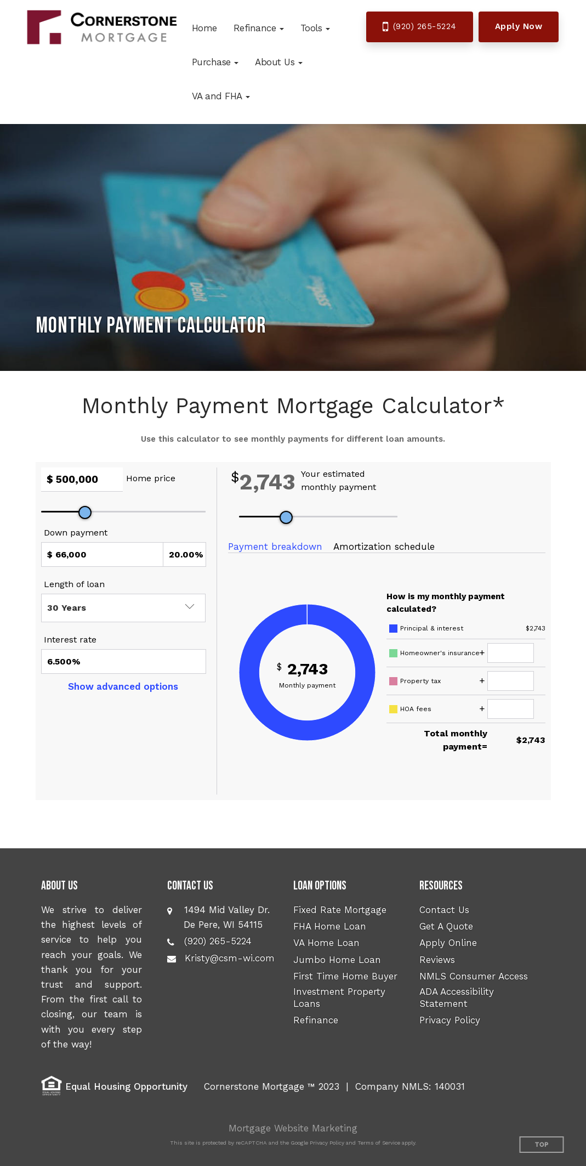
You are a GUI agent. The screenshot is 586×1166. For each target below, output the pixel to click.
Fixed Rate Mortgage (339, 909)
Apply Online (448, 942)
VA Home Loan (326, 942)
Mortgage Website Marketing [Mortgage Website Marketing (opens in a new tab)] (293, 1128)
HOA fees (415, 709)
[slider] (85, 512)
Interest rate (70, 639)
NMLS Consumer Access (473, 976)
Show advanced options (123, 686)
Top (542, 1144)
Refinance (315, 1020)
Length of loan (74, 584)
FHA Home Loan (329, 926)
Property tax (420, 681)
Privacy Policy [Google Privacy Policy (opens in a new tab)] (327, 1143)
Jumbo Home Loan (337, 959)
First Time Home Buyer (345, 976)
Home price (150, 478)
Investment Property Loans (339, 997)
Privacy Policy (449, 1020)
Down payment (75, 532)
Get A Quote (446, 926)
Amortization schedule (384, 546)
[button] (258, 28)
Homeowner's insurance (440, 653)
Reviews (437, 959)
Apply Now (519, 26)
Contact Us (444, 909)
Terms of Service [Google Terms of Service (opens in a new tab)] (378, 1143)
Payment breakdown (275, 546)
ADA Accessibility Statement (456, 997)
